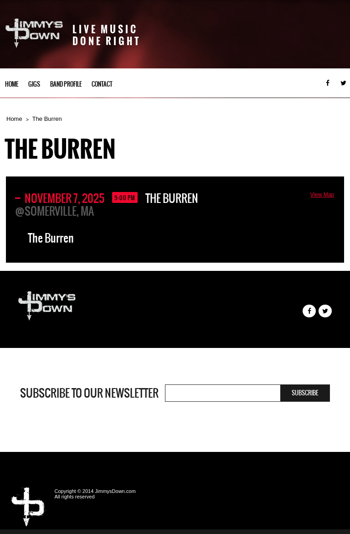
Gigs (34, 84)
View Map (322, 195)
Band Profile (66, 84)
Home (11, 84)
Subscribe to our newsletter (89, 393)
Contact (102, 84)
